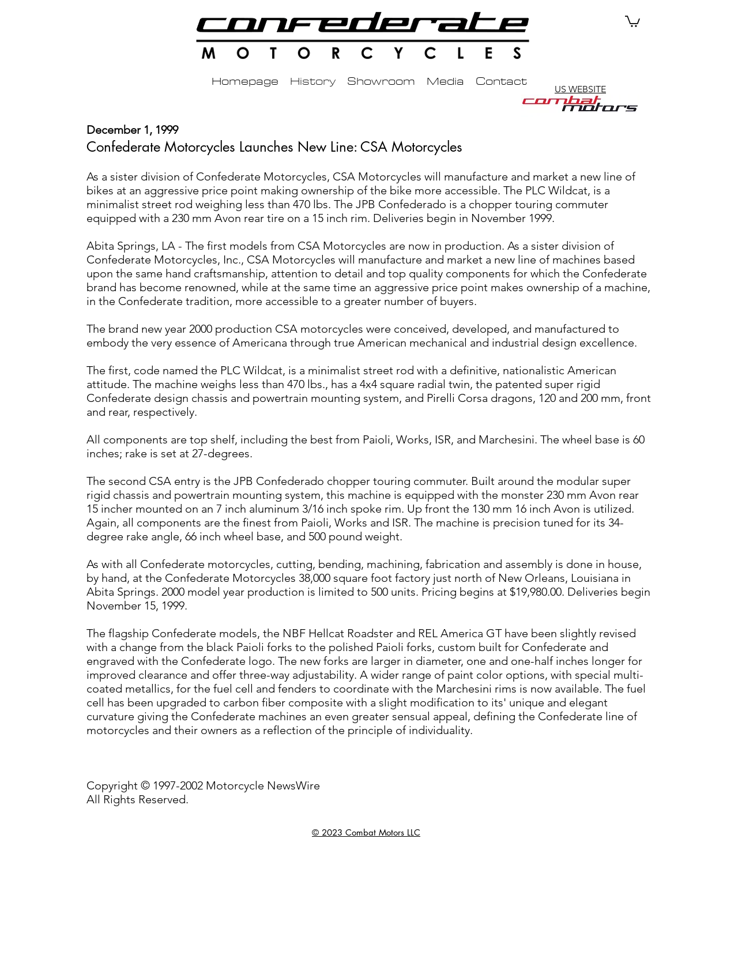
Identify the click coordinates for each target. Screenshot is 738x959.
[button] (632, 20)
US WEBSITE (580, 89)
